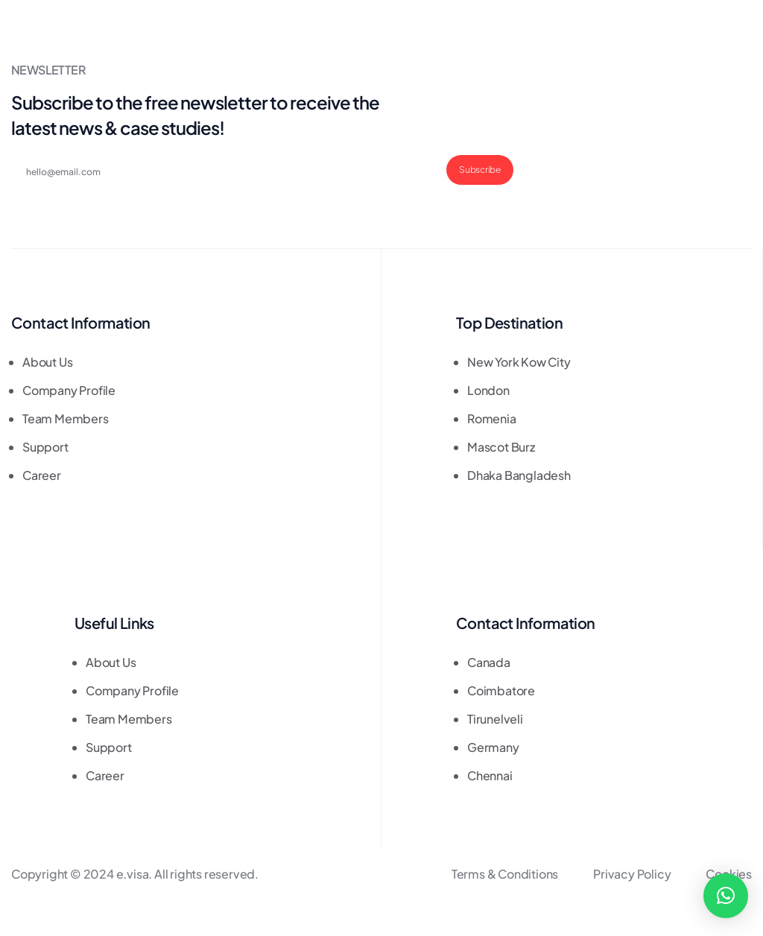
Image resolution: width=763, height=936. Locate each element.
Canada (488, 662)
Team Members (65, 418)
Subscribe (479, 169)
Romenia (491, 418)
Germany (493, 747)
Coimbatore (501, 690)
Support (45, 447)
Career (41, 475)
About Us (47, 362)
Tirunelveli (495, 719)
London (488, 390)
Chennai (490, 775)
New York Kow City (519, 362)
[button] (725, 895)
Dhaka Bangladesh (519, 475)
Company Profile (68, 390)
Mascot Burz (501, 447)
